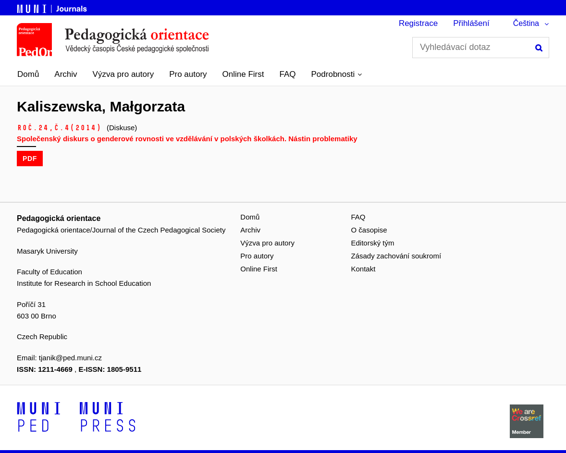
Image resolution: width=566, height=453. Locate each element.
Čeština (526, 23)
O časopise (369, 230)
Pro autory (188, 74)
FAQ (288, 74)
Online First (243, 74)
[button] (336, 74)
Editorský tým (372, 243)
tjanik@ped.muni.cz (70, 358)
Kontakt (363, 269)
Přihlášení (471, 23)
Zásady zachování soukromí (396, 256)
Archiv (65, 74)
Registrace (418, 23)
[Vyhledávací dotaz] (480, 47)
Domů (28, 74)
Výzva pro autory (123, 74)
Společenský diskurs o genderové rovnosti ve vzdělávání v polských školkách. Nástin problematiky (187, 139)
